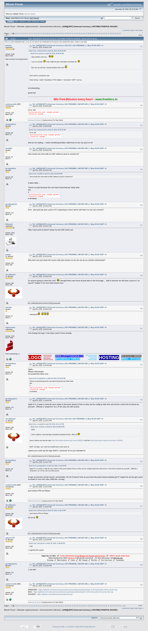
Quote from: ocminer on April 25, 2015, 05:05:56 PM (47, 427)
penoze (8, 45)
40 (93, 33)
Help (16, 21)
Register (35, 21)
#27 (141, 225)
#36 (141, 486)
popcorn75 (10, 538)
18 (43, 33)
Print (140, 35)
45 (104, 33)
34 (79, 33)
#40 (141, 585)
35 (81, 33)
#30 (141, 308)
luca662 (8, 148)
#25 (141, 169)
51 (118, 33)
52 (120, 33)
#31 (141, 328)
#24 (141, 149)
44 (102, 33)
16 (38, 33)
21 (50, 33)
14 (34, 33)
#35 (141, 461)
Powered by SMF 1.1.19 (61, 627)
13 (32, 33)
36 (84, 33)
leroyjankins (10, 124)
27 (63, 33)
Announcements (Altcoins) (50, 26)
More (42, 21)
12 (29, 33)
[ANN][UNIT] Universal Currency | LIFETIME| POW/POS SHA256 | (90, 26)
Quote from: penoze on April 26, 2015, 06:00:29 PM (47, 53)
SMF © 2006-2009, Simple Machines (82, 627)
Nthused (9, 224)
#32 (141, 364)
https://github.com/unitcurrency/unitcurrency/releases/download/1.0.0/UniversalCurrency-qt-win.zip (78, 590)
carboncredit (10, 104)
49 (113, 33)
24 (57, 33)
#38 (141, 539)
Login (29, 21)
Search (22, 21)
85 (7, 35)
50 (115, 33)
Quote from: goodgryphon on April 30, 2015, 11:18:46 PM (47, 466)
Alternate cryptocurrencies (27, 26)
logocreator (10, 327)
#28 (141, 255)
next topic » (139, 608)
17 (41, 33)
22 (52, 33)
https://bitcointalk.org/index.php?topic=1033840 (107, 440)
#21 (141, 46)
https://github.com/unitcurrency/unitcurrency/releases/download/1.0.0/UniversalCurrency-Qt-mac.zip (73, 592)
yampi (8, 254)
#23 (141, 125)
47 (109, 33)
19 (45, 33)
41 (95, 33)
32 (75, 33)
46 (106, 33)
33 (77, 33)
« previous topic (128, 30)
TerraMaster (10, 274)
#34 (141, 420)
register (32, 14)
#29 (141, 275)
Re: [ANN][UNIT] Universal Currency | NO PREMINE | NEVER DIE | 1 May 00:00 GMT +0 (69, 104)
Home (10, 21)
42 (97, 33)
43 (100, 33)
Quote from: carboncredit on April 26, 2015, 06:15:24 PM (47, 51)
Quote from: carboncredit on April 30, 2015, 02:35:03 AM (47, 130)
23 (54, 33)
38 (88, 33)
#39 (141, 565)
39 (90, 33)
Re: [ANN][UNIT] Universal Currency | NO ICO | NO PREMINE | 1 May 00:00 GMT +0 (68, 45)
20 (47, 33)
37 (86, 33)
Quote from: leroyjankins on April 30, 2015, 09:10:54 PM (47, 378)
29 (68, 33)
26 (61, 33)
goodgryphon (11, 204)
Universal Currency (34, 120)
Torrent (36, 18)
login (26, 14)
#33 (141, 400)
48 (111, 33)
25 (59, 33)
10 (25, 33)
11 (27, 33)
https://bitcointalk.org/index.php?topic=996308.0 (67, 440)
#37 (141, 506)
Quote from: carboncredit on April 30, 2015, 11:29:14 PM (47, 510)
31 (72, 33)
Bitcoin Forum (9, 26)
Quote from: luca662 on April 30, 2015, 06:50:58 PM (45, 174)
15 (36, 33)
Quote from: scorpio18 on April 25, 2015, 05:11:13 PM (46, 424)
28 (66, 33)
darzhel (8, 307)
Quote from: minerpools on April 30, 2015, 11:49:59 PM (47, 543)
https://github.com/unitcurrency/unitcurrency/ (55, 594)
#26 (141, 205)
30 (70, 33)
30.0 (31, 18)
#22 (141, 105)
